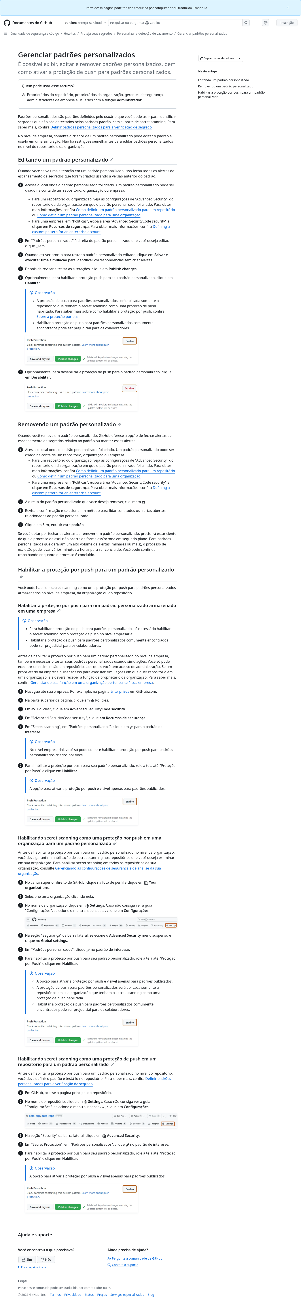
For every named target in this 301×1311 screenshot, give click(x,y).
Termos (55, 1294)
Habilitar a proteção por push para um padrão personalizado (96, 572)
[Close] (288, 7)
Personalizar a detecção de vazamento (145, 33)
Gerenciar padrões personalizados (202, 33)
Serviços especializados (127, 1294)
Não (46, 1259)
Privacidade (72, 1294)
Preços (102, 1294)
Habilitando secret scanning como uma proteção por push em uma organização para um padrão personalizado (89, 840)
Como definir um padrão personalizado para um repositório (125, 209)
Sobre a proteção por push (59, 316)
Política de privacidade (32, 1267)
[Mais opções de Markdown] (239, 58)
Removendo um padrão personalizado (69, 424)
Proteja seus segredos (96, 33)
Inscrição (287, 23)
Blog (151, 1294)
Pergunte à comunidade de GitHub (135, 1258)
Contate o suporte (123, 1265)
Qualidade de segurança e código (35, 33)
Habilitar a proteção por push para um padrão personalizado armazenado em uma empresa (97, 608)
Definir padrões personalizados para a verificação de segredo (101, 127)
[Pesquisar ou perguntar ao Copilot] (179, 22)
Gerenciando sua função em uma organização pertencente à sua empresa (91, 682)
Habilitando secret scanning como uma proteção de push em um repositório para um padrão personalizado (87, 1061)
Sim (27, 1259)
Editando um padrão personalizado (66, 159)
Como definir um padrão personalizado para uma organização (88, 215)
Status (89, 1294)
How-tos (70, 33)
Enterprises (119, 691)
